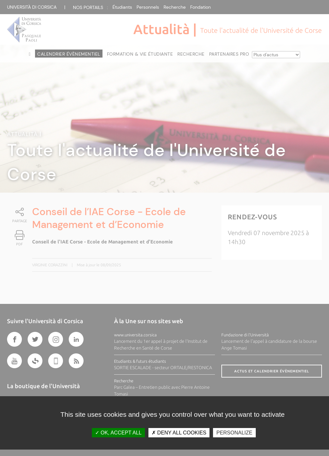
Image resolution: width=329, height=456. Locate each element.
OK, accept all (118, 432)
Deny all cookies (179, 432)
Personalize (234, 432)
